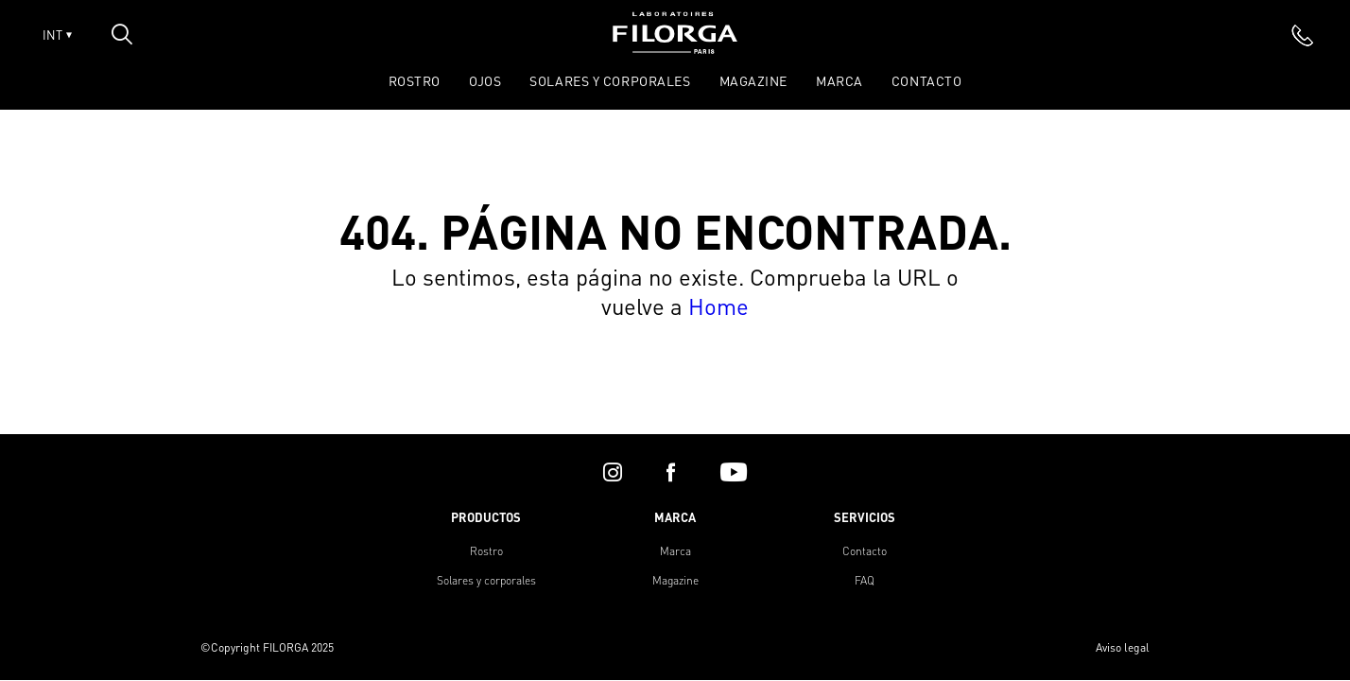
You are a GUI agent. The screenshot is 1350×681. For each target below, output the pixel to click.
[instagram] (612, 472)
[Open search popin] (122, 34)
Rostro (486, 551)
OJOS (485, 80)
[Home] (675, 48)
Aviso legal (1123, 647)
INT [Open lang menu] (57, 35)
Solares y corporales (486, 580)
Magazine (753, 80)
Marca (839, 80)
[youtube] (733, 472)
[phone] (1302, 35)
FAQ (864, 580)
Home (718, 306)
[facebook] (670, 472)
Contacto (926, 80)
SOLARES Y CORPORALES (609, 80)
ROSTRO (415, 80)
